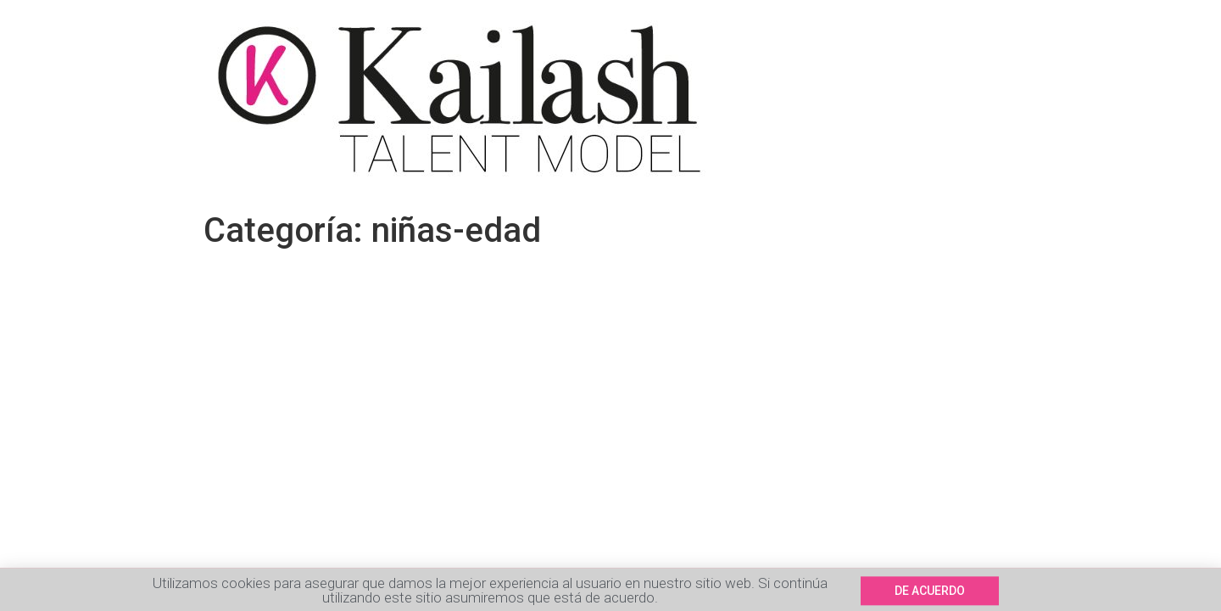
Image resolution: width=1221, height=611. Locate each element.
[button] (930, 592)
